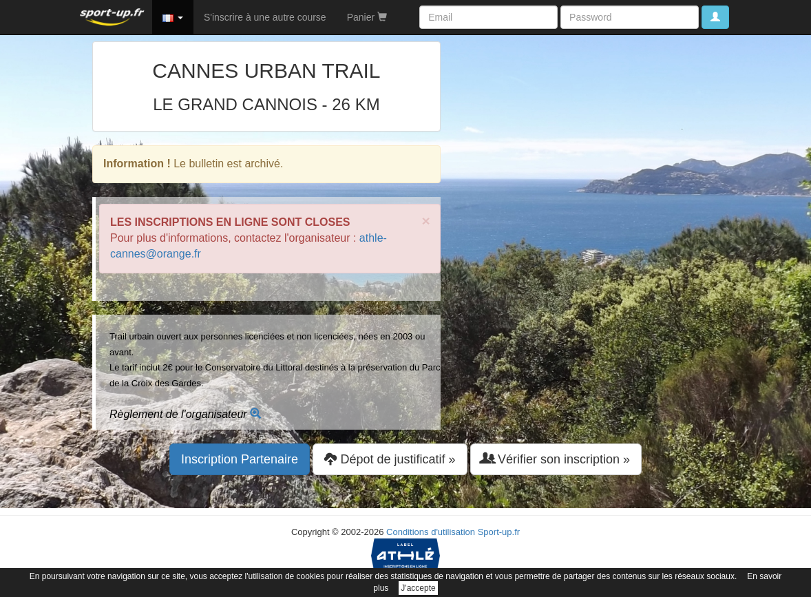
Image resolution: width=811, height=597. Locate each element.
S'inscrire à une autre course (265, 17)
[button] (172, 17)
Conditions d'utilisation (430, 532)
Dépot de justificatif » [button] (389, 459)
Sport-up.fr (499, 532)
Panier (367, 17)
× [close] (426, 220)
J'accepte (418, 588)
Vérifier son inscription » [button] (556, 459)
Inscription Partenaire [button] (239, 459)
